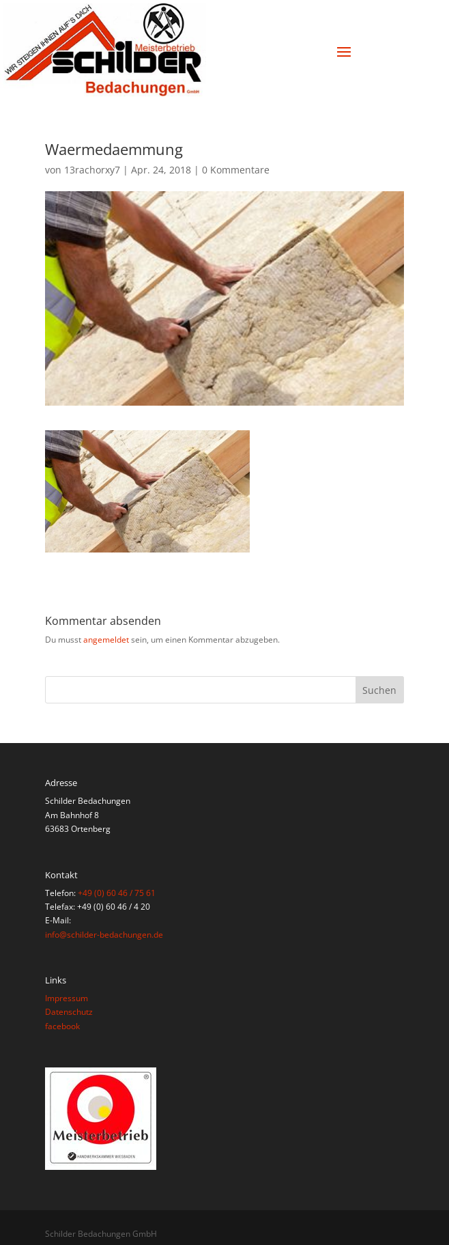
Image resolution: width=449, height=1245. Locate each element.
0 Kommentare (236, 169)
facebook (62, 1026)
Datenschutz (69, 1012)
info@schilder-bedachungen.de (104, 934)
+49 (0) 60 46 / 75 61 (117, 893)
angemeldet (106, 639)
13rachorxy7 (92, 169)
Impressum (66, 998)
